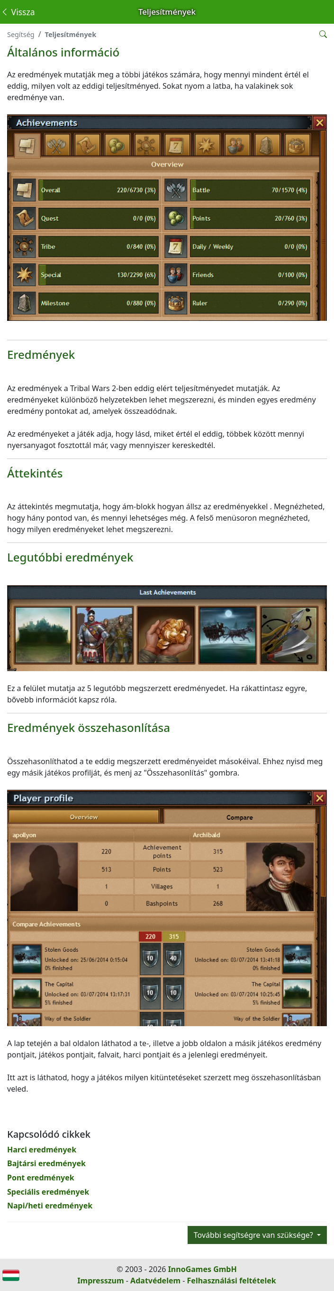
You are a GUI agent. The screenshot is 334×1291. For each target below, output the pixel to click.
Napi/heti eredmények (49, 1205)
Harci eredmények (41, 1149)
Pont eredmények (40, 1177)
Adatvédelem (155, 1280)
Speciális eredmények (48, 1192)
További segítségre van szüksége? (254, 1235)
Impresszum (100, 1280)
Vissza (17, 12)
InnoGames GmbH (202, 1269)
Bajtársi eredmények (46, 1163)
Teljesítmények (71, 34)
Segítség (21, 34)
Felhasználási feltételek (231, 1280)
